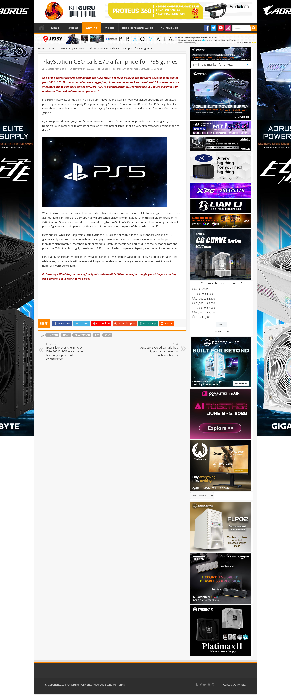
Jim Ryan (53, 335)
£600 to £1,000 (204, 294)
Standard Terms (115, 684)
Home (41, 27)
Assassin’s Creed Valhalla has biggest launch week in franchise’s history (157, 350)
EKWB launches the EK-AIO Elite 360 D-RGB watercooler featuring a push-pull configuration (67, 352)
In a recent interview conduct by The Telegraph (70, 99)
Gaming (91, 28)
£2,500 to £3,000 (205, 312)
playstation (82, 335)
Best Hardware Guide (137, 28)
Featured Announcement (125, 68)
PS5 (97, 335)
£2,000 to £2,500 (205, 308)
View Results (221, 331)
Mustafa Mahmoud (56, 68)
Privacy (241, 684)
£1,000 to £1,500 (205, 298)
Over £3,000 (202, 317)
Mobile (110, 28)
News (55, 28)
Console (81, 48)
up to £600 (201, 289)
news (66, 335)
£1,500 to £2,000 (205, 303)
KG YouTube (169, 28)
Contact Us (229, 684)
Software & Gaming (61, 48)
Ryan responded (52, 121)
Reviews (73, 28)
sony (107, 335)
